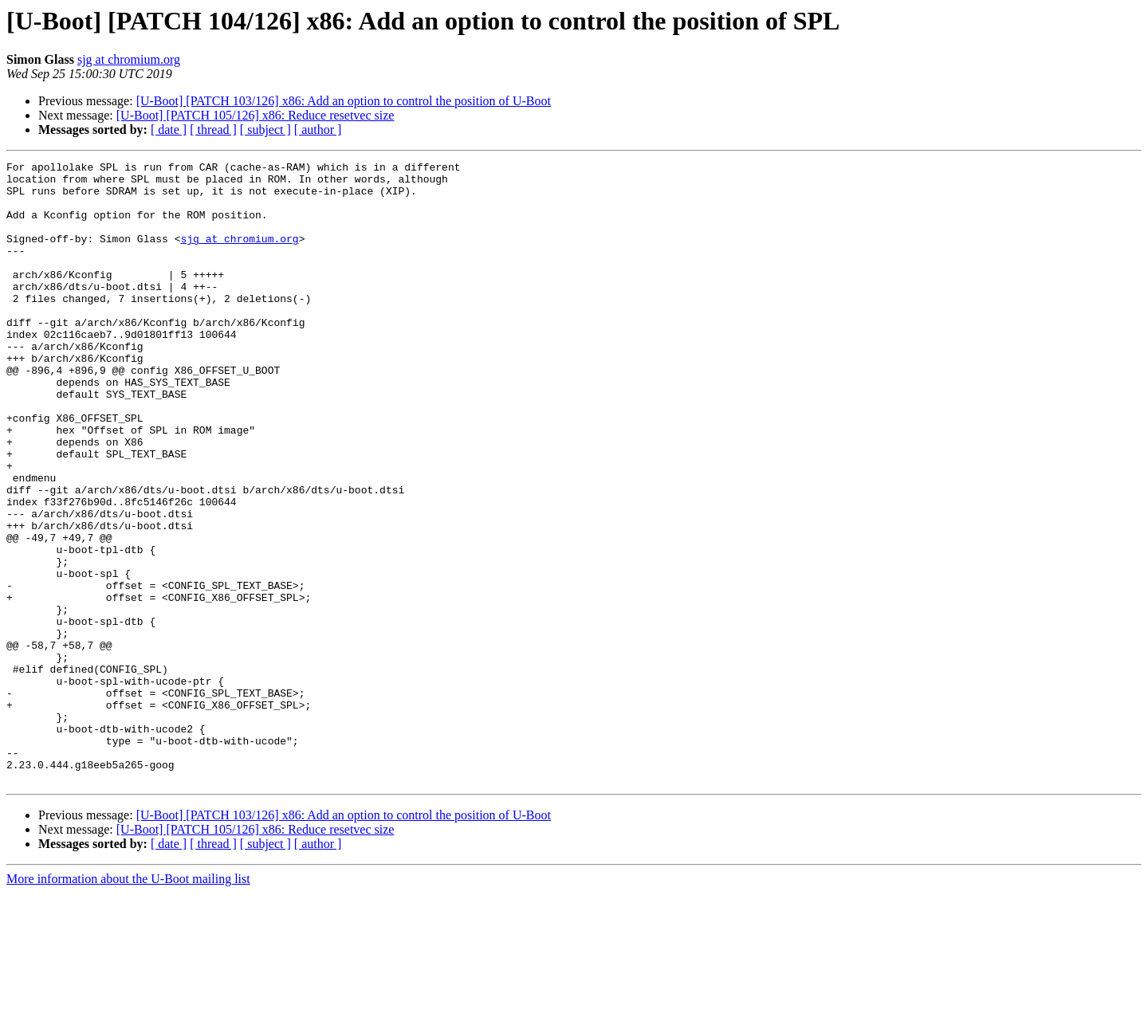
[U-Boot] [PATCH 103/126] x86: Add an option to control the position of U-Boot (343, 101)
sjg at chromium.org (128, 59)
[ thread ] (213, 129)
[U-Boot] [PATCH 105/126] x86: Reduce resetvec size (255, 115)
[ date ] (169, 129)
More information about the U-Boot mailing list (128, 1003)
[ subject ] (265, 129)
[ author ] (318, 129)
